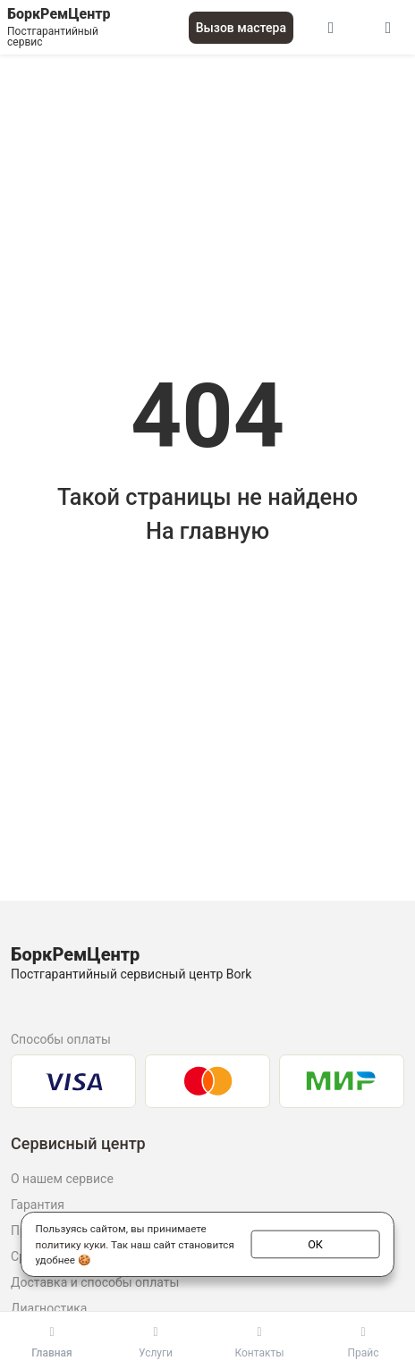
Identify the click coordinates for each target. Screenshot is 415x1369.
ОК (315, 1243)
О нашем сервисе (62, 1179)
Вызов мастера (241, 28)
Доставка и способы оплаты (95, 1282)
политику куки (70, 1244)
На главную (207, 530)
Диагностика (49, 1308)
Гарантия (37, 1204)
